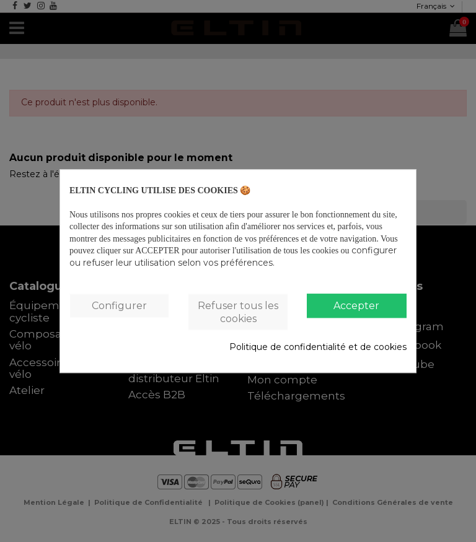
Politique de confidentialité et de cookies (318, 347)
